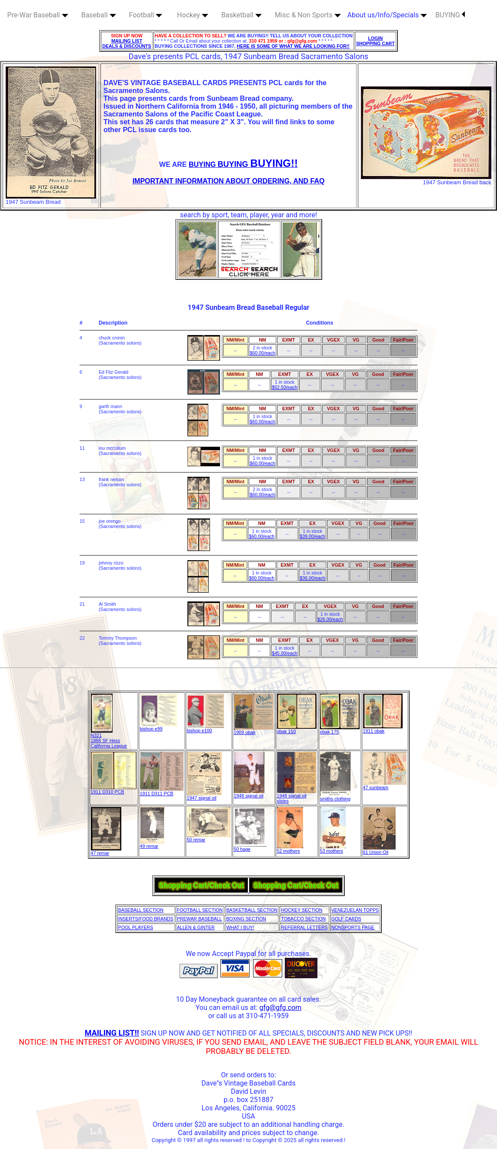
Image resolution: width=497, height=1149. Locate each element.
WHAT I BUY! (240, 927)
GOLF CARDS (346, 918)
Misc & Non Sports (308, 15)
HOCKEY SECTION (301, 910)
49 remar (152, 844)
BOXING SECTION (246, 918)
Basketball (241, 15)
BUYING (450, 15)
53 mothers (333, 848)
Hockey (192, 15)
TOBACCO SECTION (303, 918)
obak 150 (297, 729)
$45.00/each (284, 653)
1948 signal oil (249, 793)
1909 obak (254, 730)
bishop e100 (205, 728)
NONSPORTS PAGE (352, 927)
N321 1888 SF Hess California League (109, 738)
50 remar (208, 837)
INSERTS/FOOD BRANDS (145, 918)
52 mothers (290, 848)
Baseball (98, 15)
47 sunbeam (385, 785)
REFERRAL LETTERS (304, 927)
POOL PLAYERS (135, 927)
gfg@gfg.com (280, 1007)
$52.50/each (284, 387)
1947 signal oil (204, 795)
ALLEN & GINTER (196, 927)
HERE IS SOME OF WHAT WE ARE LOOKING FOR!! (293, 46)
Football (146, 15)
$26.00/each (330, 619)
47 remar (106, 851)
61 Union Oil (379, 850)
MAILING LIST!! (112, 1032)
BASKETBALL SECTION (251, 910)
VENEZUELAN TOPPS (355, 910)
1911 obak (383, 729)
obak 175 (340, 729)
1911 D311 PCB (161, 791)
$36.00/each (312, 578)
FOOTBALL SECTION (200, 910)
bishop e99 (158, 726)
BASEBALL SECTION (140, 910)
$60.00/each (262, 352)
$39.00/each (312, 536)
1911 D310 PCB (114, 789)
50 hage (250, 847)
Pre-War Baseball (37, 15)
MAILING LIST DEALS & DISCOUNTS (126, 43)
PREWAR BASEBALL (199, 918)
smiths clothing (335, 796)
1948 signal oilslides (296, 796)
